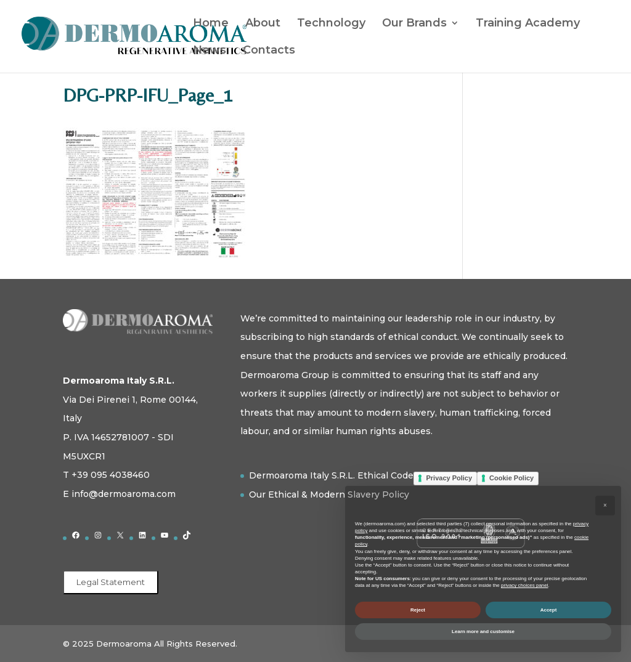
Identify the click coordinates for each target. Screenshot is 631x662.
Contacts (269, 51)
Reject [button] (417, 610)
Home (211, 24)
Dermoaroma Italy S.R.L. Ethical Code (331, 475)
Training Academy (528, 24)
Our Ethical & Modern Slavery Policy (329, 494)
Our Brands (414, 24)
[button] (605, 505)
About (262, 24)
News (209, 51)
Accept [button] (548, 610)
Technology (331, 24)
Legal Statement (110, 582)
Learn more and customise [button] (483, 631)
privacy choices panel (524, 585)
